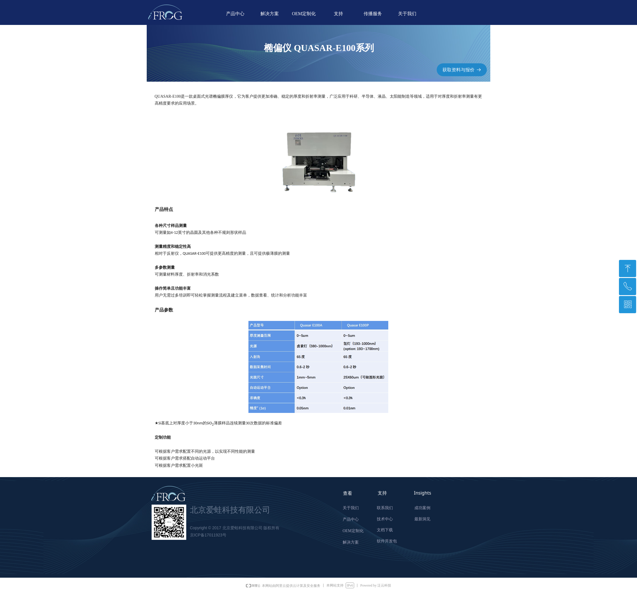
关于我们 (407, 13)
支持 (338, 13)
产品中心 (235, 13)
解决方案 (269, 13)
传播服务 (373, 13)
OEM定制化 (304, 13)
